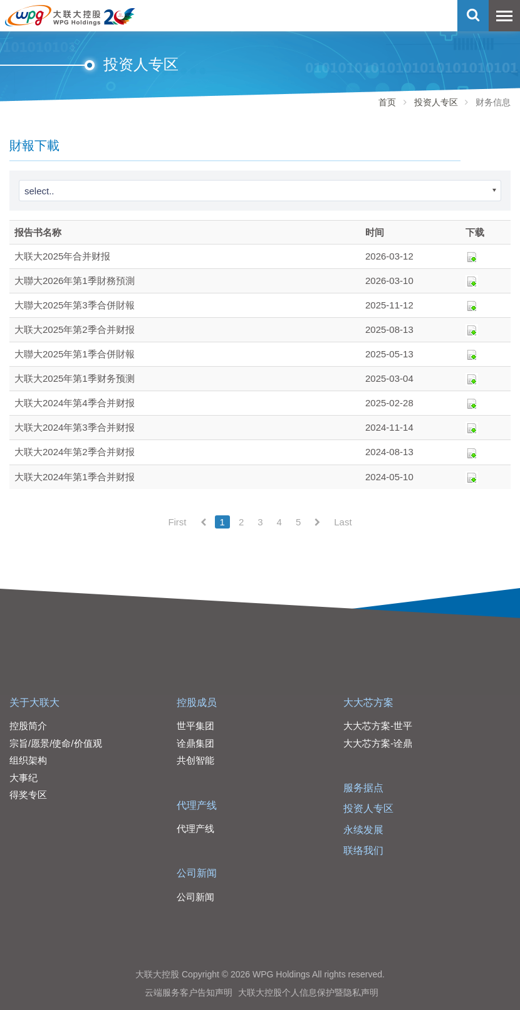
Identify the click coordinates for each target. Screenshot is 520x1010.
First (177, 522)
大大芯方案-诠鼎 (377, 743)
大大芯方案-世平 (377, 725)
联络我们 (363, 850)
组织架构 (28, 760)
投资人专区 (436, 102)
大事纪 (23, 777)
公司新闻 (197, 873)
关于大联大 (34, 702)
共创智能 (195, 760)
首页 (387, 102)
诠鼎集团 (195, 743)
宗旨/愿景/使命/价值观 (55, 743)
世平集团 (195, 725)
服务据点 (363, 787)
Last (342, 522)
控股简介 (28, 725)
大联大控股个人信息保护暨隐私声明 (308, 992)
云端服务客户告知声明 (188, 992)
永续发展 (363, 829)
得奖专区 (28, 794)
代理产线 (197, 805)
